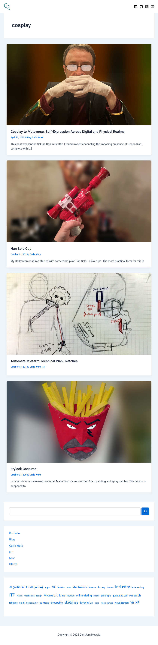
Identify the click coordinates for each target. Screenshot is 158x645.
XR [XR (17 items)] (137, 602)
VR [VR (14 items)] (132, 602)
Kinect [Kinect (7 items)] (19, 596)
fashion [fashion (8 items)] (92, 587)
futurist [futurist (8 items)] (110, 587)
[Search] (145, 511)
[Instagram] (147, 6)
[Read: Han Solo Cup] (79, 201)
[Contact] (152, 6)
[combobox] (75, 511)
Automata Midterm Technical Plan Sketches (44, 361)
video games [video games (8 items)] (107, 603)
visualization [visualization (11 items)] (121, 602)
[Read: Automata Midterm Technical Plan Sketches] (79, 313)
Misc (12, 558)
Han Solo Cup (21, 249)
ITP (43, 366)
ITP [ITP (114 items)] (12, 595)
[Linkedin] (135, 6)
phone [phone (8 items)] (96, 595)
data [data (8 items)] (69, 587)
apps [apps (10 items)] (47, 587)
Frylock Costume (23, 469)
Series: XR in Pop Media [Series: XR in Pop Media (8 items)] (37, 603)
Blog (28, 137)
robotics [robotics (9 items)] (13, 603)
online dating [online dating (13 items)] (84, 595)
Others (13, 564)
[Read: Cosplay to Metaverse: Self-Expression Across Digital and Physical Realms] (79, 84)
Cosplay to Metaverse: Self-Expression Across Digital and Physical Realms (67, 132)
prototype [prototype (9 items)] (106, 595)
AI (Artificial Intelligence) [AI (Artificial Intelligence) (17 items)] (26, 587)
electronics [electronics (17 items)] (80, 587)
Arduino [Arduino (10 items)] (61, 587)
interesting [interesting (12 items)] (138, 587)
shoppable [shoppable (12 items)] (56, 602)
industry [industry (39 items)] (122, 587)
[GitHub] (141, 6)
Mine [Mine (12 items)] (62, 595)
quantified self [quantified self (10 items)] (120, 595)
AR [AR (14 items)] (53, 587)
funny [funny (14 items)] (101, 587)
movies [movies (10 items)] (70, 595)
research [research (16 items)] (135, 595)
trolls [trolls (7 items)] (97, 603)
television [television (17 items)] (86, 602)
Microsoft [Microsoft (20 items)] (51, 595)
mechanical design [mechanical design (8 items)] (33, 595)
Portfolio (14, 533)
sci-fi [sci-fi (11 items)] (22, 602)
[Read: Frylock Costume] (79, 421)
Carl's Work (37, 137)
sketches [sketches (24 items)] (71, 602)
